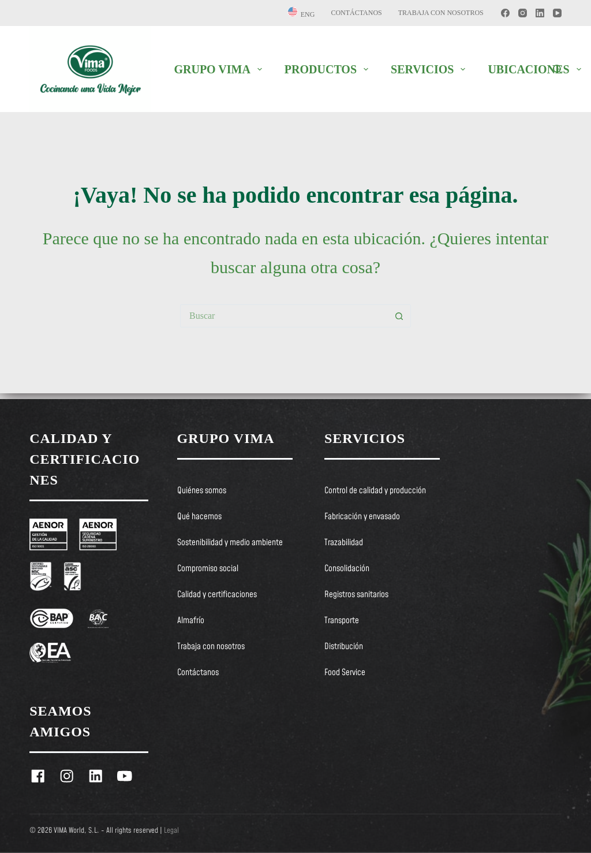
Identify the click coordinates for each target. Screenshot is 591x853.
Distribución (343, 647)
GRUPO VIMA (220, 69)
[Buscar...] (284, 315)
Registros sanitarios (356, 595)
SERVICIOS (430, 69)
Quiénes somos (201, 491)
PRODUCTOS (329, 69)
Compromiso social (207, 569)
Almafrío (190, 621)
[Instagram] (522, 13)
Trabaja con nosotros (441, 13)
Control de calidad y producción (375, 491)
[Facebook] (505, 13)
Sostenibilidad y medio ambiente (230, 543)
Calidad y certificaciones (217, 595)
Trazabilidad (343, 543)
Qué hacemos (199, 517)
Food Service (344, 673)
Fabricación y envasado (362, 517)
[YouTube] (557, 13)
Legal (171, 830)
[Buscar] (557, 69)
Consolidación (346, 569)
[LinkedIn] (540, 13)
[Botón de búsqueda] (399, 315)
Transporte (341, 621)
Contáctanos (356, 13)
